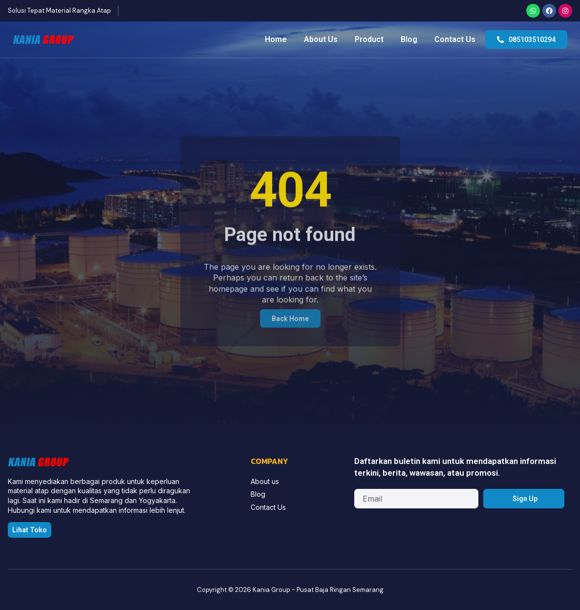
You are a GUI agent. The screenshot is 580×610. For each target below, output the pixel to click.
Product (369, 39)
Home (276, 39)
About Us (321, 39)
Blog (409, 39)
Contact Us (454, 39)
